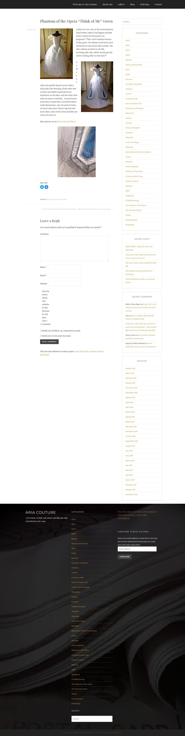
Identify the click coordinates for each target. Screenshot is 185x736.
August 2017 (130, 460)
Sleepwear (130, 196)
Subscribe (125, 557)
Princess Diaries (132, 181)
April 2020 (129, 407)
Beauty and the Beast (134, 65)
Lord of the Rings (132, 142)
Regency (129, 186)
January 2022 (130, 368)
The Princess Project (134, 210)
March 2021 (130, 373)
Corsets (128, 94)
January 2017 (130, 489)
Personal (129, 162)
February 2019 (131, 426)
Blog (132, 4)
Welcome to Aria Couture (85, 4)
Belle (128, 69)
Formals (129, 123)
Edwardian (130, 113)
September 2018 (132, 441)
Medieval (129, 147)
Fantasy (129, 118)
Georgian (129, 132)
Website (43, 283)
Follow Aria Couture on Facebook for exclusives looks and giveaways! (137, 515)
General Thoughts (133, 128)
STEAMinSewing (132, 200)
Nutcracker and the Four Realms (138, 152)
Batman (128, 60)
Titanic (128, 215)
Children (129, 89)
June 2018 (129, 455)
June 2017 (129, 470)
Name (43, 267)
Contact (158, 4)
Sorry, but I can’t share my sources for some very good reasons (141, 307)
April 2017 (129, 475)
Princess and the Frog (134, 176)
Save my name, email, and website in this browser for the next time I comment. (46, 307)
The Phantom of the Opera (136, 205)
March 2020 (130, 412)
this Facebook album (66, 121)
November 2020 (132, 392)
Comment (44, 234)
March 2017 (130, 480)
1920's (128, 40)
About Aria (107, 4)
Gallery (121, 4)
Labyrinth (129, 137)
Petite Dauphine (132, 166)
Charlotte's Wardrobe (134, 84)
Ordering (144, 4)
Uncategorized (131, 220)
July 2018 (129, 451)
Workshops (130, 225)
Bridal (49, 199)
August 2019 (130, 417)
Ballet (128, 50)
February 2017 (131, 485)
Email (43, 275)
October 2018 (130, 436)
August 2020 (130, 397)
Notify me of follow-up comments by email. (61, 330)
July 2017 (129, 465)
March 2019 (130, 422)
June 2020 (129, 402)
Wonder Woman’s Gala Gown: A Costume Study (94, 209)
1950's (128, 45)
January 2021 (130, 383)
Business (129, 79)
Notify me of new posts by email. (56, 336)
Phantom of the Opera (59, 199)
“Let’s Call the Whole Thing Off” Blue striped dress (59, 209)
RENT (128, 191)
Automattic (116, 732)
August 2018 (130, 446)
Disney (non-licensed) (134, 108)
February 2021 (131, 378)
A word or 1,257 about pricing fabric (142, 330)
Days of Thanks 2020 (134, 103)
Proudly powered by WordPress (78, 732)
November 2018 (131, 431)
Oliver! (128, 157)
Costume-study (132, 99)
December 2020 (132, 388)
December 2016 (131, 494)
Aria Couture (40, 512)
